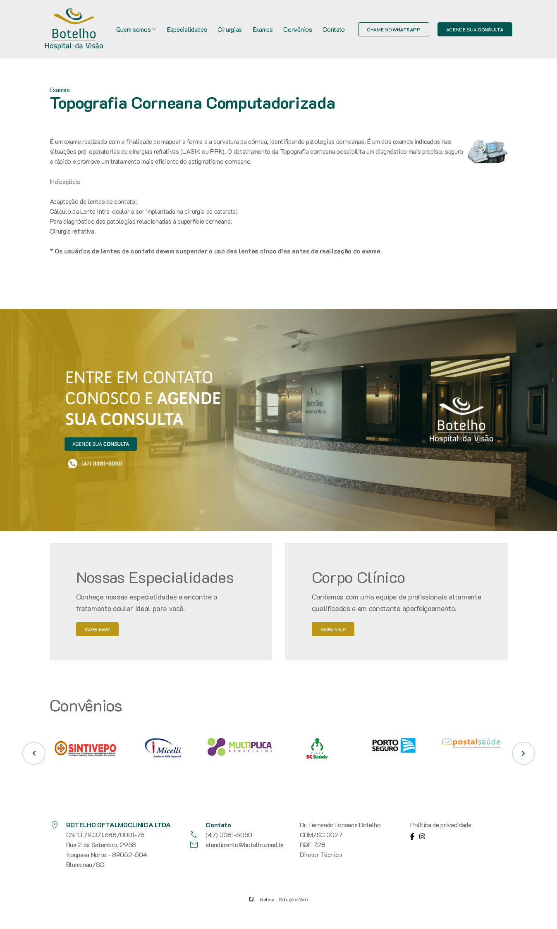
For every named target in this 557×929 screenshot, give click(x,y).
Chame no (394, 29)
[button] (33, 753)
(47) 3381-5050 (220, 835)
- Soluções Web (284, 899)
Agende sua (475, 29)
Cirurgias (230, 29)
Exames (263, 29)
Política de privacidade (440, 824)
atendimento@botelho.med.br (236, 845)
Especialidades (187, 29)
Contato (334, 29)
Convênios (297, 29)
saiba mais (97, 629)
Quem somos (136, 29)
